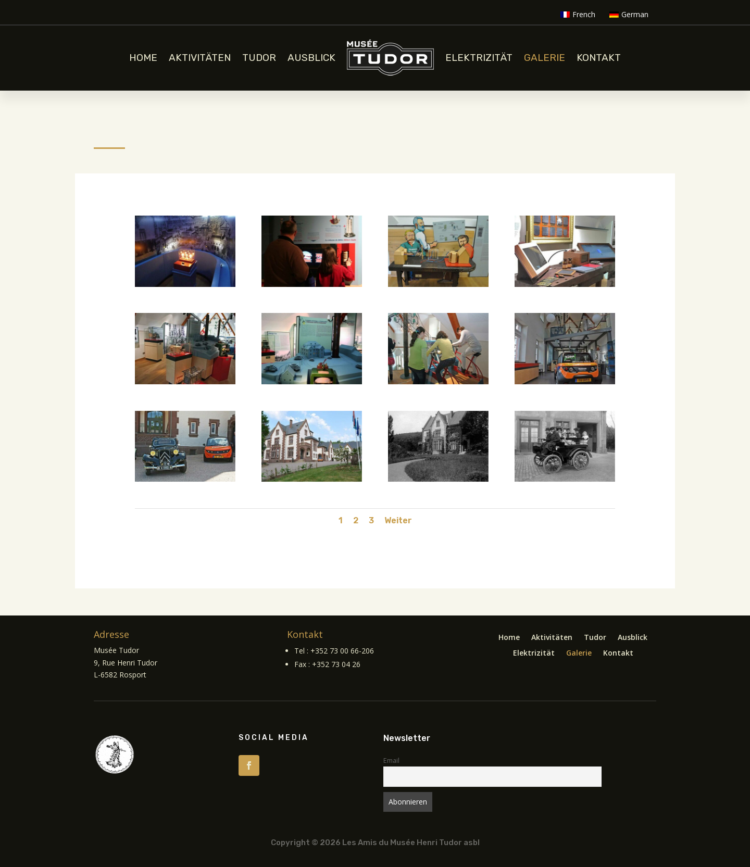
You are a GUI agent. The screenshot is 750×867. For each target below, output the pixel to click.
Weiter (398, 520)
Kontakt (599, 58)
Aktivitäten (200, 58)
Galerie (544, 58)
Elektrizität (478, 58)
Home (143, 58)
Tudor (259, 58)
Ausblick (311, 58)
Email (391, 760)
